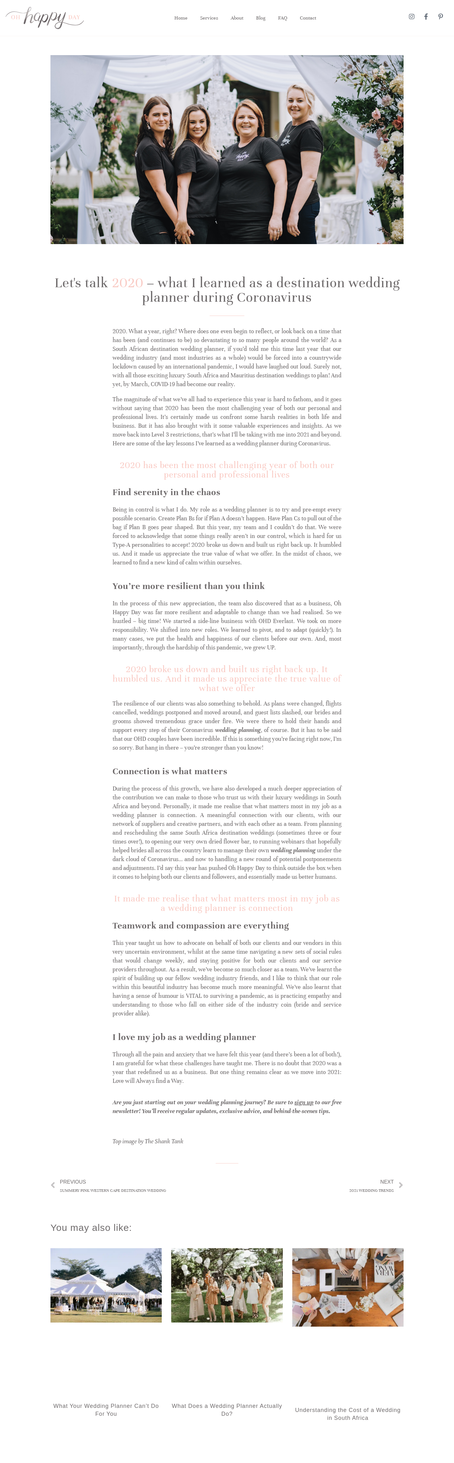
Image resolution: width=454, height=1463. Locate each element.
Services (209, 18)
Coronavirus (313, 443)
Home (181, 18)
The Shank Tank (164, 1141)
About (237, 18)
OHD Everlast (276, 621)
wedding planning (238, 730)
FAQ (282, 18)
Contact (308, 18)
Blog (260, 18)
